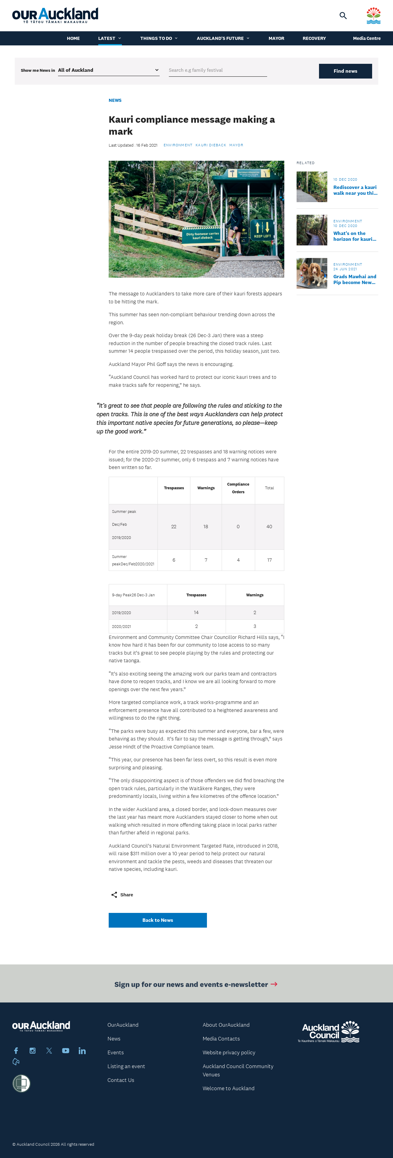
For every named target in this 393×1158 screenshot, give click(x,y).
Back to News (157, 920)
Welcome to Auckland (229, 1088)
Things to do (159, 38)
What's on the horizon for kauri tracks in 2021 (352, 236)
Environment (178, 145)
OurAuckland (122, 1024)
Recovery (314, 38)
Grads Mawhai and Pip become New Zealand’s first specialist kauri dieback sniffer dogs (354, 279)
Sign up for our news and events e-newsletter (197, 985)
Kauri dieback (211, 145)
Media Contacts (221, 1038)
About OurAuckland (226, 1024)
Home (73, 38)
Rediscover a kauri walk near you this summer (355, 190)
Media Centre (367, 38)
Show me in (38, 70)
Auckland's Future (223, 38)
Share (122, 894)
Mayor (276, 38)
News (115, 100)
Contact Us (120, 1080)
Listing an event (126, 1066)
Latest (110, 38)
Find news (345, 71)
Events (115, 1052)
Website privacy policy (229, 1052)
